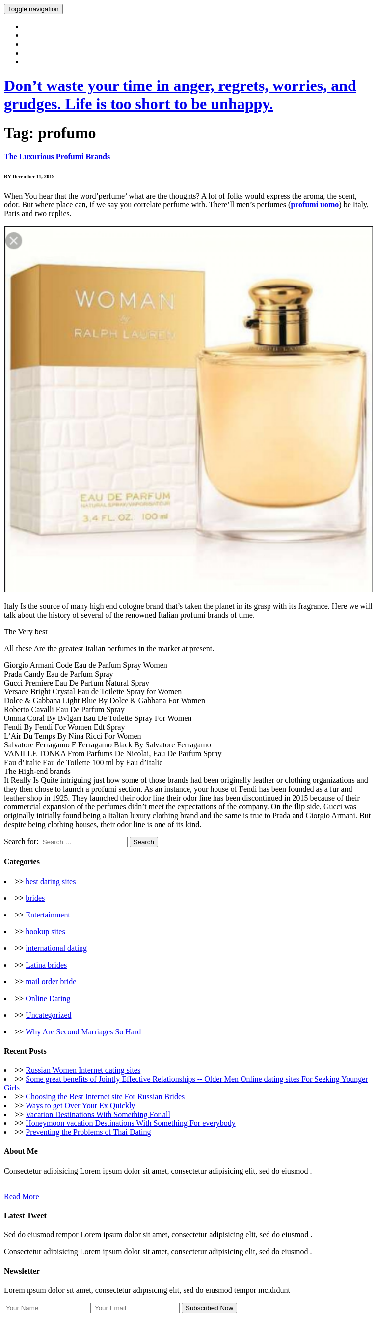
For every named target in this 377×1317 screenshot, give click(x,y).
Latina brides (46, 965)
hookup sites (45, 931)
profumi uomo (315, 204)
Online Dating (48, 998)
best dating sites (51, 881)
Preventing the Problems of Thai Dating (88, 1132)
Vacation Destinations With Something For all (98, 1114)
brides (35, 898)
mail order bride (51, 981)
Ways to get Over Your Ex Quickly (80, 1105)
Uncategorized (48, 1015)
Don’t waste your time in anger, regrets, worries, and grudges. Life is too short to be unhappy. (180, 95)
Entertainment (48, 915)
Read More (21, 1196)
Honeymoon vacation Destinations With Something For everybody (130, 1123)
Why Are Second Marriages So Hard (83, 1032)
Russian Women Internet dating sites (83, 1070)
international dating (56, 948)
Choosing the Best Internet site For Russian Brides (105, 1096)
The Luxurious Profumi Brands (57, 156)
